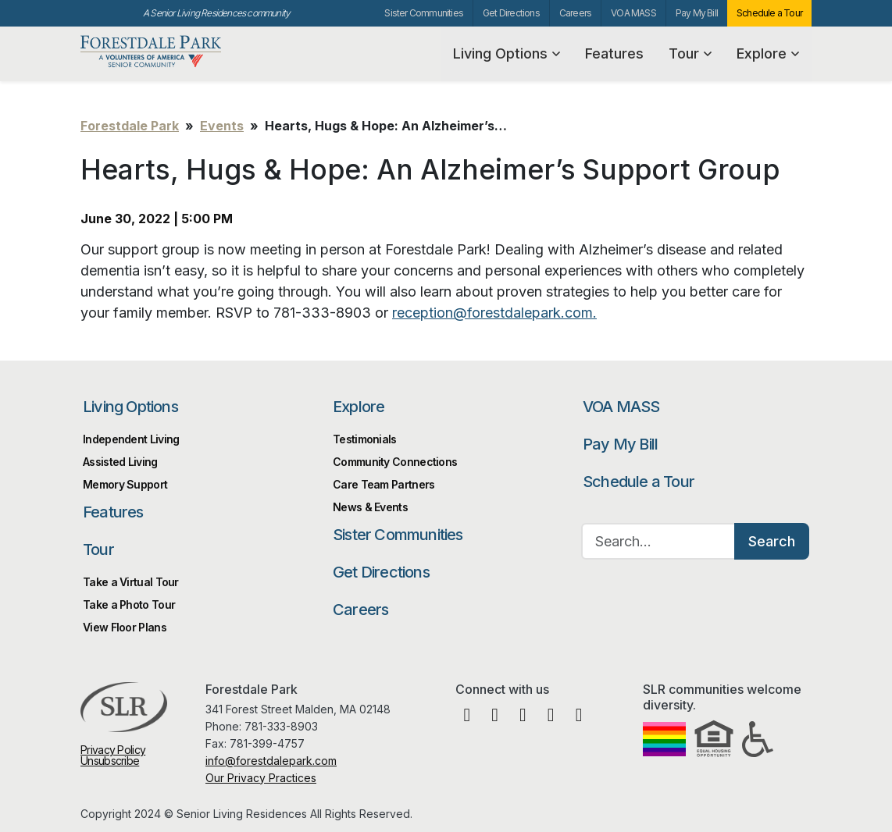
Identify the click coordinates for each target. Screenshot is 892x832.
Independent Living (131, 439)
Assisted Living (120, 461)
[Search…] (658, 541)
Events (222, 125)
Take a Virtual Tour (131, 581)
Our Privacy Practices (260, 777)
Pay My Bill (697, 13)
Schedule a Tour (769, 13)
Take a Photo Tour (129, 604)
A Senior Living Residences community (216, 13)
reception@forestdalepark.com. (494, 312)
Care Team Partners (383, 484)
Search (771, 541)
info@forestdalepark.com (271, 760)
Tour (690, 53)
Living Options (506, 53)
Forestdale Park (156, 52)
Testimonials (365, 439)
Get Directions (511, 13)
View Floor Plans (124, 627)
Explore (768, 53)
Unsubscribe (109, 760)
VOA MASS (633, 13)
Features (614, 53)
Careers (575, 13)
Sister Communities (423, 13)
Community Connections (395, 461)
